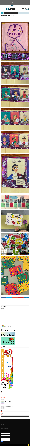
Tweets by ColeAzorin (3, 397)
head (11, 16)
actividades (9, 16)
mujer (12, 16)
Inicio (2, 13)
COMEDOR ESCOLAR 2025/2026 (9, 401)
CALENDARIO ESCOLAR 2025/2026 (9, 406)
